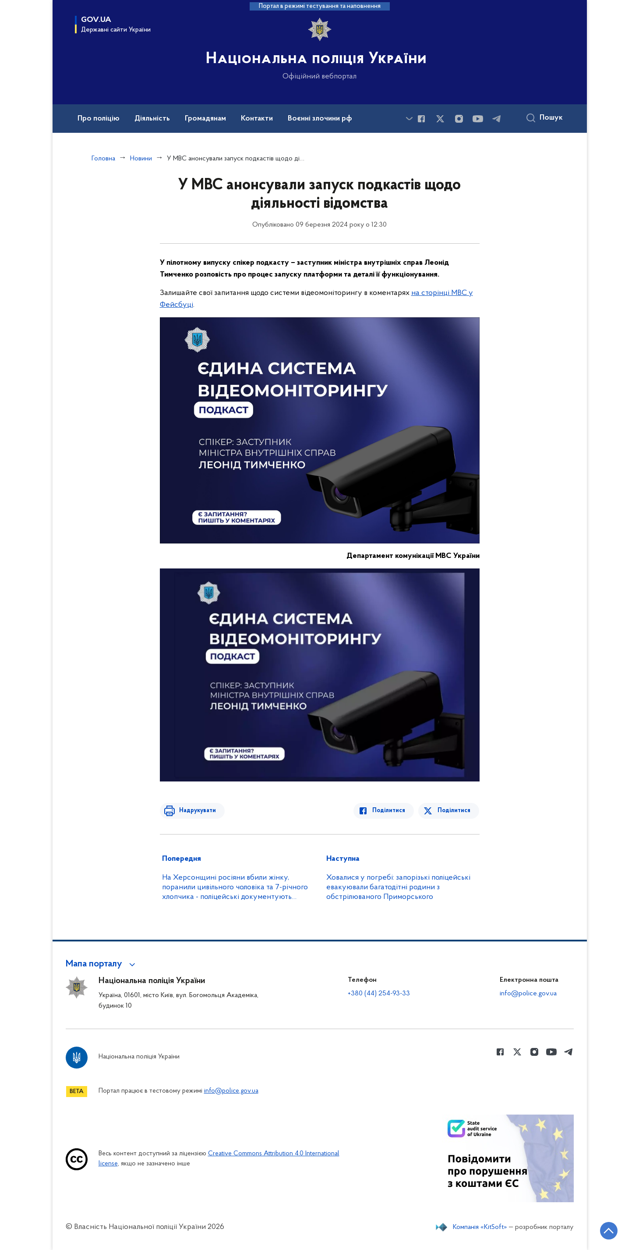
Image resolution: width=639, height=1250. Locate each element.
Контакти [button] (257, 119)
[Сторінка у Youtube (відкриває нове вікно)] (478, 119)
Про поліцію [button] (99, 119)
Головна (103, 158)
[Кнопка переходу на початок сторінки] (606, 1230)
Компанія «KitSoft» (480, 1227)
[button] (102, 964)
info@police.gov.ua (528, 993)
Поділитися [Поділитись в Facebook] (390, 810)
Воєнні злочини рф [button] (320, 119)
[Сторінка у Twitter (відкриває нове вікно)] (440, 119)
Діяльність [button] (152, 119)
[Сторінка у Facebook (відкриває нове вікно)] (421, 119)
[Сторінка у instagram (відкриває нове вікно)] (459, 119)
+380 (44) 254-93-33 (379, 993)
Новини (141, 158)
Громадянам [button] (205, 119)
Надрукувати (195, 810)
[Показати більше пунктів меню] (409, 118)
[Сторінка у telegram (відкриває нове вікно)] (496, 119)
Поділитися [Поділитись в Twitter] (454, 810)
